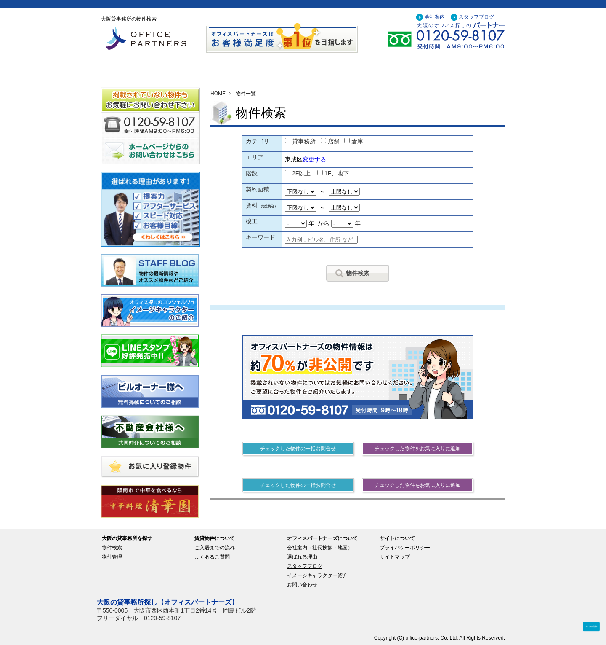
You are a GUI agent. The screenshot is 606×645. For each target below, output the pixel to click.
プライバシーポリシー (405, 548)
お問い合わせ (302, 585)
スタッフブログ (476, 17)
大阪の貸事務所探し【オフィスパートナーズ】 (167, 602)
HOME (218, 94)
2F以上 (301, 173)
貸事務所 (304, 141)
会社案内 (435, 17)
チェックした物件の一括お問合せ (298, 449)
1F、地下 (336, 173)
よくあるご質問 (212, 557)
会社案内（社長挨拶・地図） (320, 548)
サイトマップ (395, 557)
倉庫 (357, 141)
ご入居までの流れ (214, 548)
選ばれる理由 (302, 557)
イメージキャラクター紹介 (317, 575)
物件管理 (112, 557)
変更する (314, 159)
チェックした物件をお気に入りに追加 (417, 449)
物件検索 (357, 273)
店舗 (334, 141)
